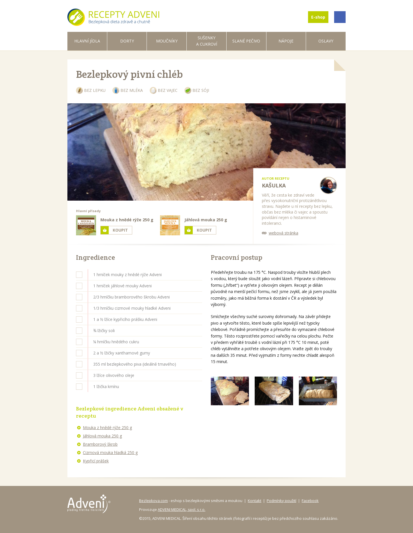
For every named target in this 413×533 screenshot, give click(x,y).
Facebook (310, 500)
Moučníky (167, 41)
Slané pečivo (246, 41)
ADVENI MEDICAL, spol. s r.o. (181, 509)
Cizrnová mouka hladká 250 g (110, 452)
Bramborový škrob (100, 444)
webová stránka (283, 233)
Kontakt (254, 500)
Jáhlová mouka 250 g (102, 436)
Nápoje (285, 41)
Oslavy (325, 41)
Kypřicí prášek (96, 461)
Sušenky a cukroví (206, 41)
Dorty (127, 41)
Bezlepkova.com (153, 500)
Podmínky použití (281, 500)
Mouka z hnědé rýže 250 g (107, 427)
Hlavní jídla (87, 41)
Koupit (120, 230)
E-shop (318, 17)
